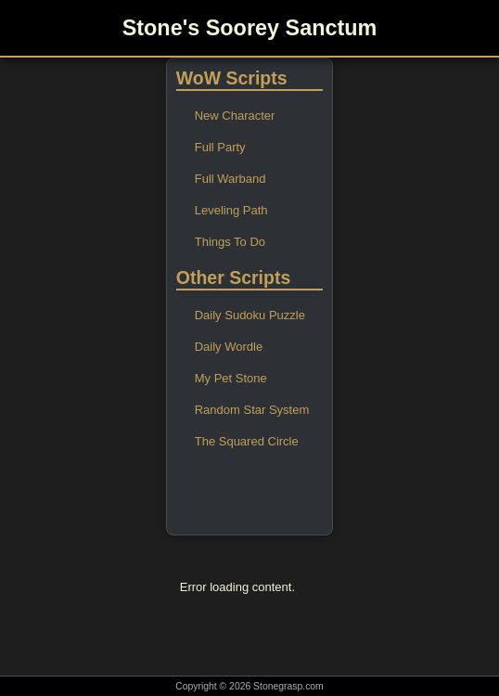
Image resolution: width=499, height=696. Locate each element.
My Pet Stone (231, 378)
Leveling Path (231, 210)
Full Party (220, 147)
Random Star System (252, 410)
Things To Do (230, 242)
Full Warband (230, 179)
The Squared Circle (247, 441)
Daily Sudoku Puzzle (250, 315)
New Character (235, 115)
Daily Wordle (228, 347)
